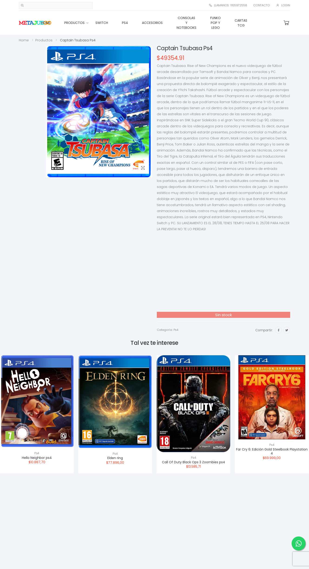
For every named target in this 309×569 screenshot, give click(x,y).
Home (45, 22)
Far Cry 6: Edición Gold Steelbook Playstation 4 (272, 451)
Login (283, 5)
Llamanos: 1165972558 (228, 5)
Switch (101, 22)
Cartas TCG (241, 23)
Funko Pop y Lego (215, 23)
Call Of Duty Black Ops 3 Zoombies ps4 (193, 462)
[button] (286, 23)
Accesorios (152, 22)
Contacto (261, 5)
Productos (74, 22)
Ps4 (125, 22)
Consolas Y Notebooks (186, 23)
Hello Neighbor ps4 (37, 457)
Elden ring (115, 458)
